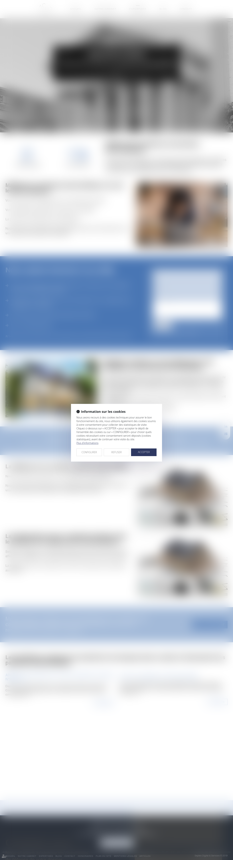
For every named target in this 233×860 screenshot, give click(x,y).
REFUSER (116, 452)
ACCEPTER (144, 452)
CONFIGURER (89, 452)
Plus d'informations (87, 443)
